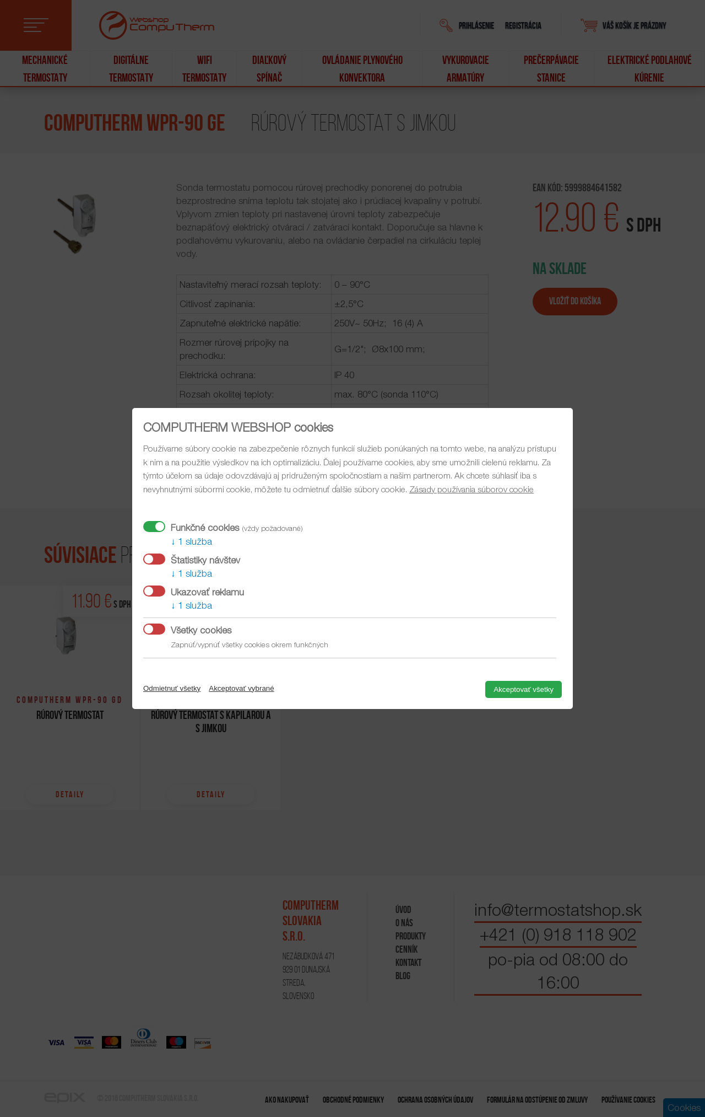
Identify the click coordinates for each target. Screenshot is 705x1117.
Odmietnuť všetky (171, 688)
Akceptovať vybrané (241, 688)
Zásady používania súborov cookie (471, 489)
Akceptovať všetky (524, 689)
